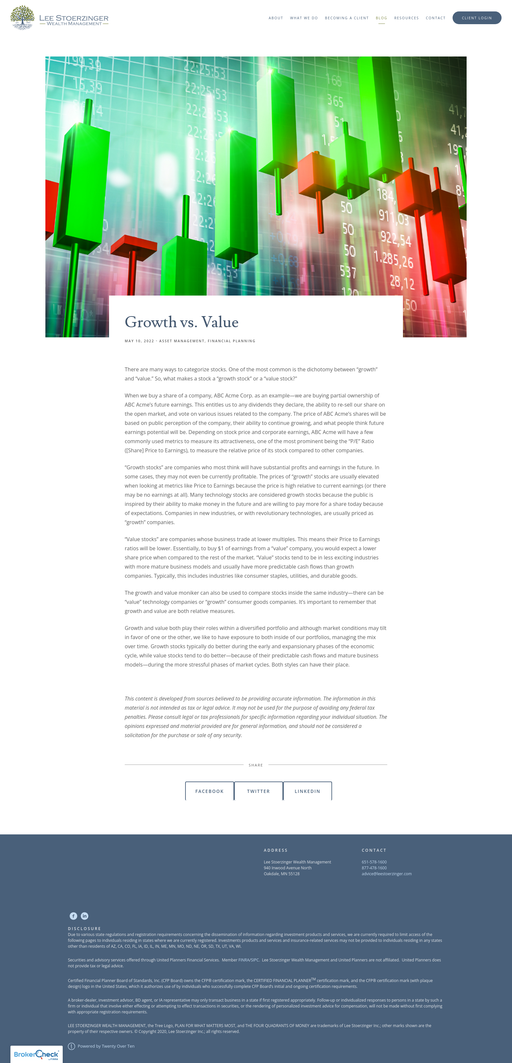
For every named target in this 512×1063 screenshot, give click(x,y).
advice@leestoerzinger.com (387, 874)
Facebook (209, 791)
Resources (406, 18)
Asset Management (182, 341)
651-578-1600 (374, 862)
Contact (436, 18)
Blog (382, 18)
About (276, 18)
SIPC (255, 960)
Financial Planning (232, 341)
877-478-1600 (374, 868)
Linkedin (307, 791)
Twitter (258, 791)
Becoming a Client (347, 18)
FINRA (243, 960)
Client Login (477, 18)
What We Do (304, 18)
